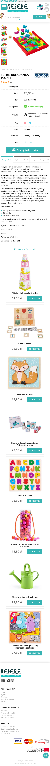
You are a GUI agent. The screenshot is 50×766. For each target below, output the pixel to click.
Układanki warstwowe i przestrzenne (11, 71)
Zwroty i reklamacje (7, 715)
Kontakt (3, 701)
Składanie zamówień (7, 717)
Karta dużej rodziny (7, 699)
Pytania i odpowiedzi (8, 713)
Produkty (13, 69)
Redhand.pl (32, 763)
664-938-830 (11, 727)
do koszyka (34, 298)
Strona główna (5, 69)
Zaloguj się (47, 5)
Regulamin (4, 697)
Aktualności (5, 711)
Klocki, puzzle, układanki (23, 69)
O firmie (3, 693)
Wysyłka (3, 695)
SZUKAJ (39, 17)
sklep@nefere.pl (24, 1)
